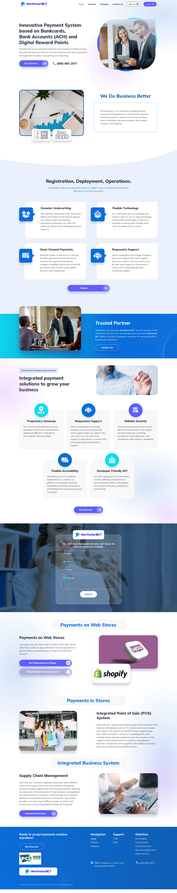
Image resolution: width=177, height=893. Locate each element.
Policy (116, 841)
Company (104, 4)
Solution (92, 4)
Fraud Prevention (144, 849)
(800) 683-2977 (147, 869)
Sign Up (134, 4)
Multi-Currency (142, 860)
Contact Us (118, 4)
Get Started (32, 850)
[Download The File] (43, 665)
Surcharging (141, 841)
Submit (88, 595)
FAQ (137, 267)
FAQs (115, 845)
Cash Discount (142, 845)
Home (81, 4)
